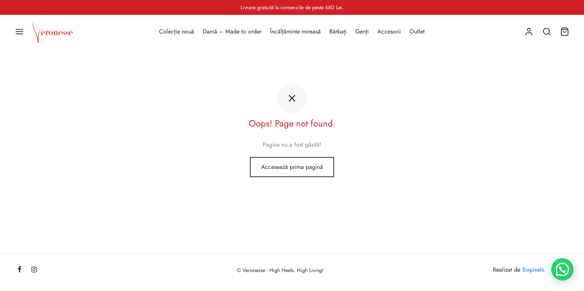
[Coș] (564, 31)
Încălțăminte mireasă (295, 31)
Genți (362, 31)
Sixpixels (533, 269)
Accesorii (389, 31)
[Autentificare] (528, 31)
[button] (562, 269)
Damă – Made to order (232, 31)
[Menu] (19, 31)
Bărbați (338, 31)
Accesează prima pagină (292, 167)
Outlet (417, 31)
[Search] (546, 31)
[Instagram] (34, 270)
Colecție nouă (176, 31)
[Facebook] (20, 270)
